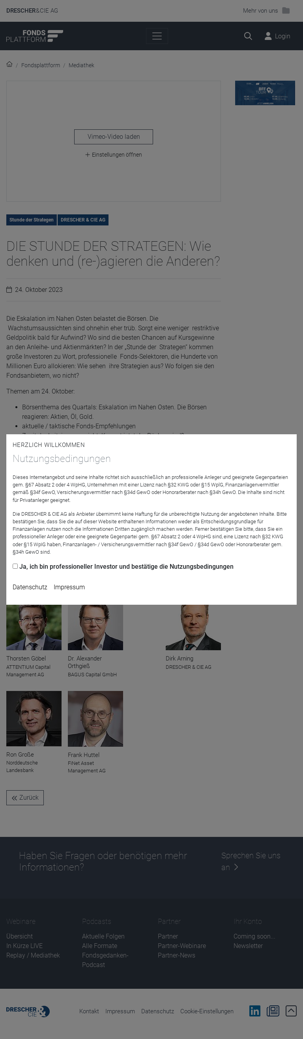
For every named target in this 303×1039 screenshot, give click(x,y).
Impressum (69, 587)
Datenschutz (30, 587)
